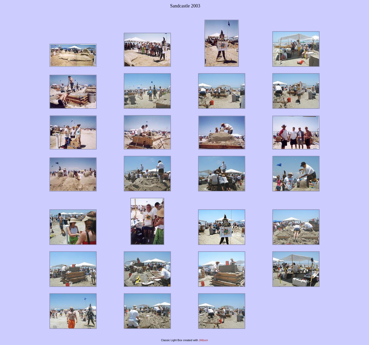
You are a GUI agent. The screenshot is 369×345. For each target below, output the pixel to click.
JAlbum (203, 340)
